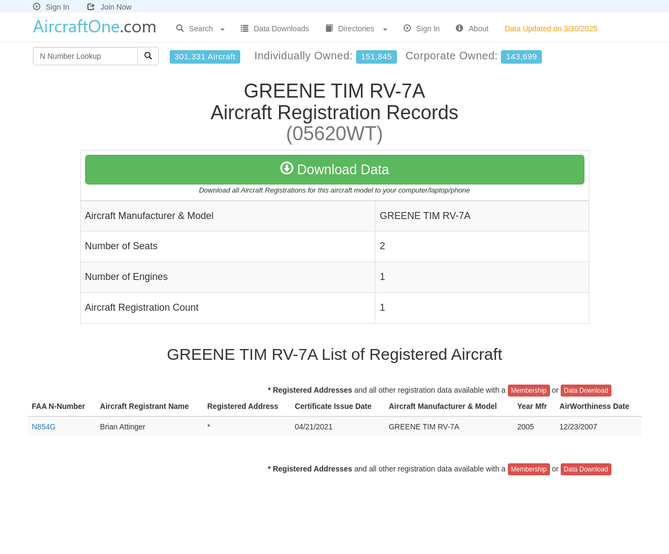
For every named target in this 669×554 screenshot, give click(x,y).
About (472, 28)
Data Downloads (275, 28)
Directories (356, 28)
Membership (529, 390)
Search (200, 28)
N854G (43, 426)
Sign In (51, 7)
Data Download (586, 390)
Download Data (334, 169)
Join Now (109, 7)
